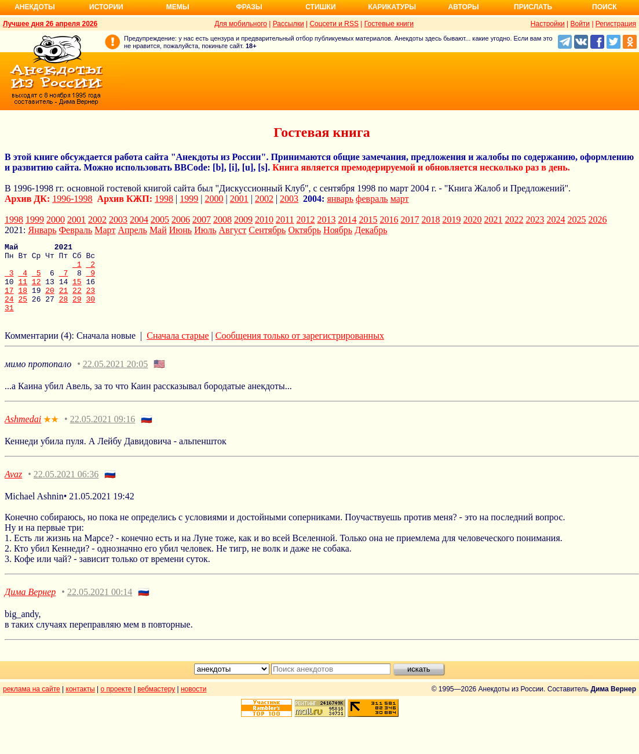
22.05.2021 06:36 (66, 488)
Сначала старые (178, 349)
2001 (239, 199)
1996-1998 (72, 199)
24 (9, 311)
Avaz (13, 488)
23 (91, 300)
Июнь (180, 230)
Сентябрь (267, 230)
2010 (264, 219)
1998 (164, 199)
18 (22, 300)
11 (22, 290)
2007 (201, 219)
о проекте (116, 703)
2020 (472, 219)
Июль (205, 230)
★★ (51, 433)
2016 (388, 219)
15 (77, 290)
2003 (289, 199)
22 (77, 300)
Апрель (132, 230)
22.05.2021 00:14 (99, 606)
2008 (222, 219)
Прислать (533, 7)
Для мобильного (240, 24)
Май (158, 230)
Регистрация (616, 24)
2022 (514, 219)
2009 (243, 219)
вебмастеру (156, 703)
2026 (597, 219)
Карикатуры (392, 7)
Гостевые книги (389, 24)
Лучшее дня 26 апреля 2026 (50, 24)
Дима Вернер (30, 606)
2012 (305, 219)
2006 (180, 219)
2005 (160, 219)
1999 (189, 199)
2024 (555, 219)
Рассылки (288, 24)
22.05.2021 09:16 (102, 433)
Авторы (463, 7)
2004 (139, 219)
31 (9, 321)
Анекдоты (34, 7)
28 (63, 311)
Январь (42, 230)
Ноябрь (337, 230)
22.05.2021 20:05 (115, 378)
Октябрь (304, 230)
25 (22, 311)
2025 (576, 219)
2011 (285, 219)
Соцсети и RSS (334, 24)
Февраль (75, 230)
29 (77, 311)
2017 (409, 219)
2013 (326, 219)
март (399, 199)
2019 (451, 219)
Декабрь (371, 230)
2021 (493, 219)
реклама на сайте (31, 703)
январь (340, 199)
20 (49, 300)
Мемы (177, 7)
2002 (264, 199)
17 (9, 300)
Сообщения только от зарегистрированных (300, 349)
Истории (106, 7)
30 (90, 311)
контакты (80, 703)
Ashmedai (23, 433)
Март (104, 230)
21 (63, 300)
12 (36, 290)
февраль (372, 199)
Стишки (320, 7)
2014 (347, 219)
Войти (580, 24)
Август (233, 230)
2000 (214, 199)
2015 (368, 219)
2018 (430, 219)
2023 (534, 219)
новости (193, 703)
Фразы (249, 7)
